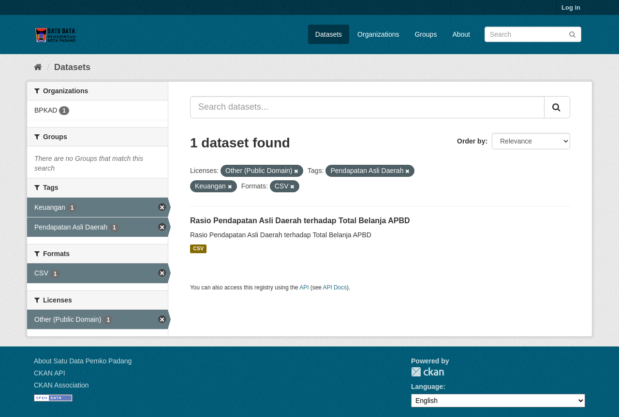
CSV (198, 249)
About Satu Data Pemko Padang (83, 361)
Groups (425, 34)
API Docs (335, 287)
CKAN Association (61, 385)
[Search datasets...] (367, 107)
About (461, 34)
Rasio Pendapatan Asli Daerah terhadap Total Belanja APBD (300, 220)
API (304, 287)
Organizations (378, 34)
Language (427, 386)
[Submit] (572, 33)
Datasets (328, 34)
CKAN (427, 372)
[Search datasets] (533, 34)
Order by (471, 141)
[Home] (38, 67)
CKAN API (49, 373)
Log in (570, 7)
